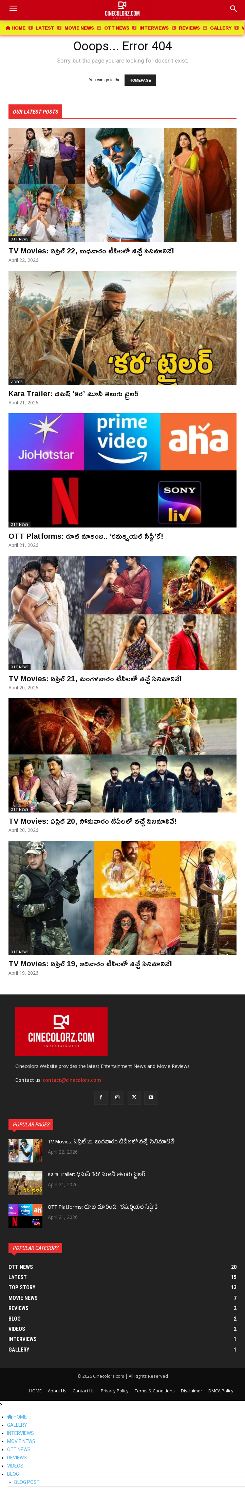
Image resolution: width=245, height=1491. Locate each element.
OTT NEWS (20, 239)
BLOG (13, 1474)
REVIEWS (17, 1457)
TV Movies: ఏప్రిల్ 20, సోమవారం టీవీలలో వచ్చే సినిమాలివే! (92, 821)
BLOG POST (27, 1482)
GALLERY (17, 1425)
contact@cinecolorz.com (72, 1080)
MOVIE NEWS (21, 1441)
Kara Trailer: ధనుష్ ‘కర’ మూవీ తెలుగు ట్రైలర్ (73, 393)
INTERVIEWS (20, 1433)
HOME (17, 1417)
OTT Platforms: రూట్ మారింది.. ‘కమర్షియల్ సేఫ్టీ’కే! (85, 536)
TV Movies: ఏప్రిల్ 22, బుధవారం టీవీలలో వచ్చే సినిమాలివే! (91, 251)
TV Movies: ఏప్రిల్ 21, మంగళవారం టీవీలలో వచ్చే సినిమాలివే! (95, 678)
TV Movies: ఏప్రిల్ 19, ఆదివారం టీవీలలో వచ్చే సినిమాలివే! (90, 963)
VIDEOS (17, 382)
